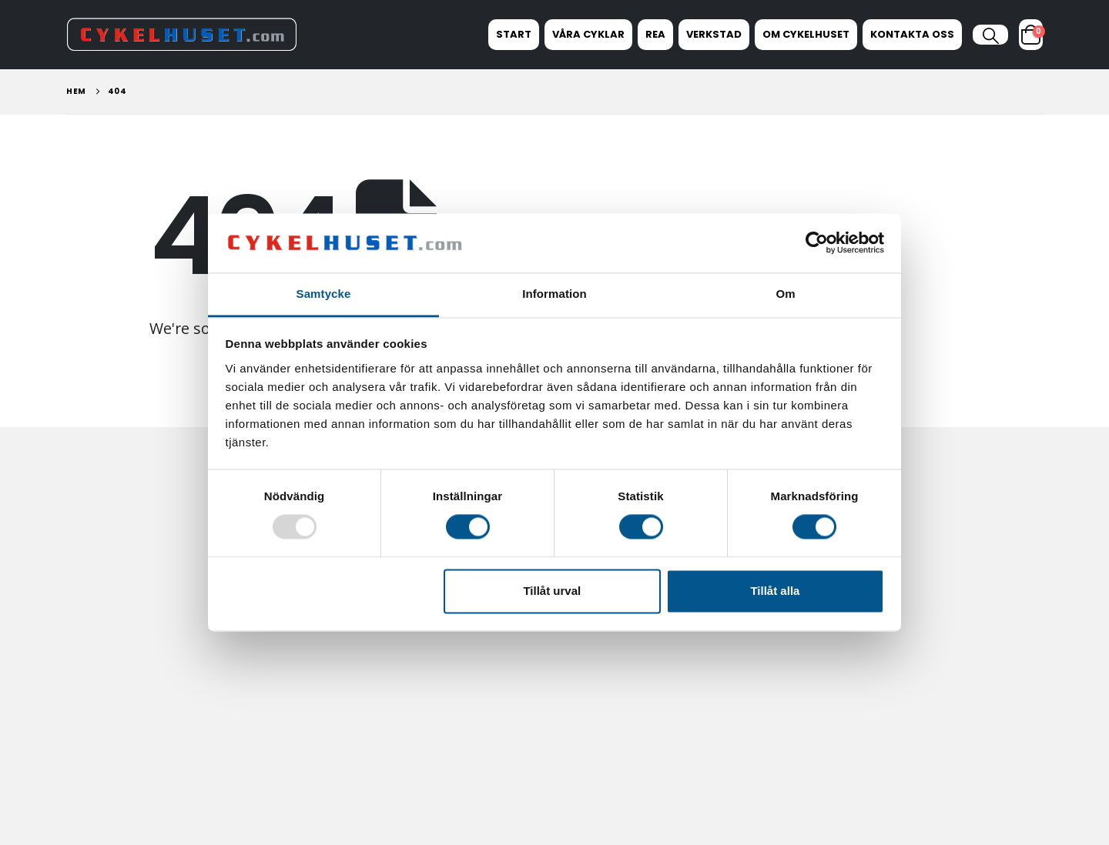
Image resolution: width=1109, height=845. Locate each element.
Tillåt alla (774, 590)
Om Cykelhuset (805, 34)
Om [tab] (785, 293)
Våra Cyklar (588, 34)
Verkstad (714, 34)
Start (513, 34)
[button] (990, 36)
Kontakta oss (912, 34)
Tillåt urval (552, 590)
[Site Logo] (181, 34)
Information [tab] (554, 293)
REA (655, 34)
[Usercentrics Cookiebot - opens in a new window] (816, 243)
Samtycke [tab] (324, 293)
